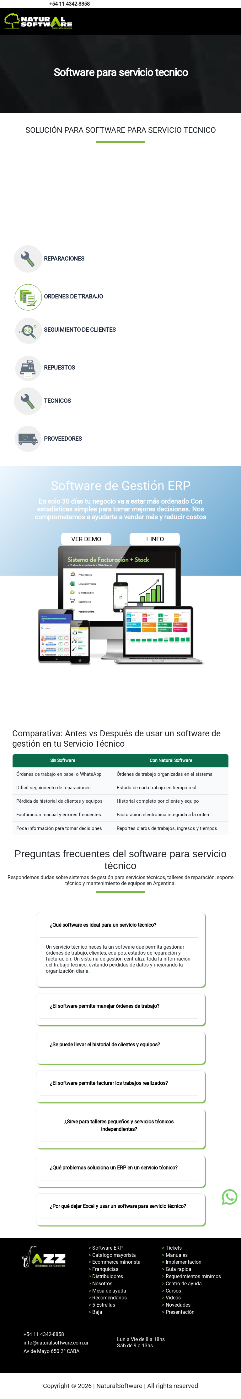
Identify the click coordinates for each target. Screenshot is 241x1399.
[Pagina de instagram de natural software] (235, 4)
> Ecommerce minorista (114, 1262)
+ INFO (154, 539)
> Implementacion (181, 1262)
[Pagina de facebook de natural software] (234, 4)
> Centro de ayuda (182, 1284)
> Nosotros (100, 1284)
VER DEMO (86, 539)
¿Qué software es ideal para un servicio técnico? (103, 925)
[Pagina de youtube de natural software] (237, 4)
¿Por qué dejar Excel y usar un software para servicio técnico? (118, 1206)
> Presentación (178, 1312)
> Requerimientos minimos (191, 1276)
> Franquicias (103, 1269)
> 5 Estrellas (101, 1305)
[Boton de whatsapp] (230, 1197)
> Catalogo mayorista (112, 1255)
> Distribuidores (105, 1276)
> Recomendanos (107, 1298)
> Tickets (172, 1248)
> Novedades (176, 1305)
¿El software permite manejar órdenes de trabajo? (104, 1006)
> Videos (171, 1298)
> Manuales (175, 1255)
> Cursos (171, 1291)
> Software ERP (105, 1248)
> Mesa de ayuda (107, 1291)
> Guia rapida (176, 1269)
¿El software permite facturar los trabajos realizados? (109, 1083)
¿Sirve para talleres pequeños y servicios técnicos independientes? (119, 1125)
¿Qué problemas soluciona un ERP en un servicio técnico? (114, 1168)
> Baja (95, 1312)
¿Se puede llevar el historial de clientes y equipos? (105, 1045)
